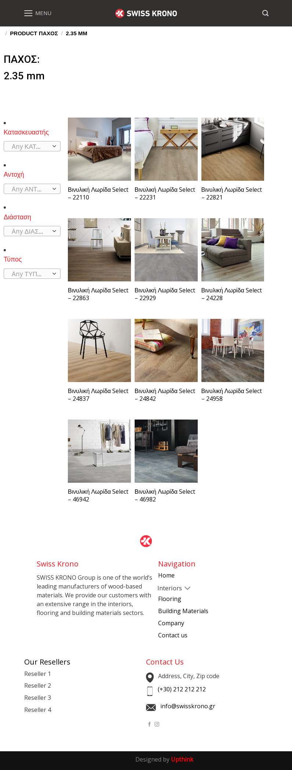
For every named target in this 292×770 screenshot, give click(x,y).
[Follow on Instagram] (156, 724)
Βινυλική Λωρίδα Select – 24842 (165, 395)
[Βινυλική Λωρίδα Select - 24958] (232, 350)
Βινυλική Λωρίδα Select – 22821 (231, 193)
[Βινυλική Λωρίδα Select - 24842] (166, 350)
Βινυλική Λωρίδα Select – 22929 (165, 294)
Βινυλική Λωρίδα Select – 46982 (165, 495)
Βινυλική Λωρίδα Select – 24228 (231, 294)
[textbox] (30, 146)
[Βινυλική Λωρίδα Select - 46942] (99, 451)
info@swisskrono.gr (187, 706)
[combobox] (32, 146)
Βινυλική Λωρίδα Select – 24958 (231, 395)
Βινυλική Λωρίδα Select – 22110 (98, 193)
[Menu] (37, 13)
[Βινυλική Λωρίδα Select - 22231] (166, 149)
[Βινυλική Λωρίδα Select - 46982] (166, 451)
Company (171, 623)
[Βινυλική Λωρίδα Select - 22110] (99, 149)
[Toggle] (164, 589)
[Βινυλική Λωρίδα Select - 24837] (99, 350)
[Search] (265, 13)
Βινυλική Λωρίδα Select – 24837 (98, 395)
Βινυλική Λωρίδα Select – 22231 (165, 193)
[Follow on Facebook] (149, 724)
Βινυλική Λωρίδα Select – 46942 (98, 495)
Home (166, 575)
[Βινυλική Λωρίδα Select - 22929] (166, 249)
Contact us (172, 635)
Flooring (169, 599)
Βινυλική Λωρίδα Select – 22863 (98, 294)
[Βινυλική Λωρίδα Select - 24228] (232, 249)
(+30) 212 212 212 (182, 689)
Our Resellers (47, 662)
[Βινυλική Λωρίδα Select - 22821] (232, 149)
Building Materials (183, 611)
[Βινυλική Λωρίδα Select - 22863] (99, 249)
